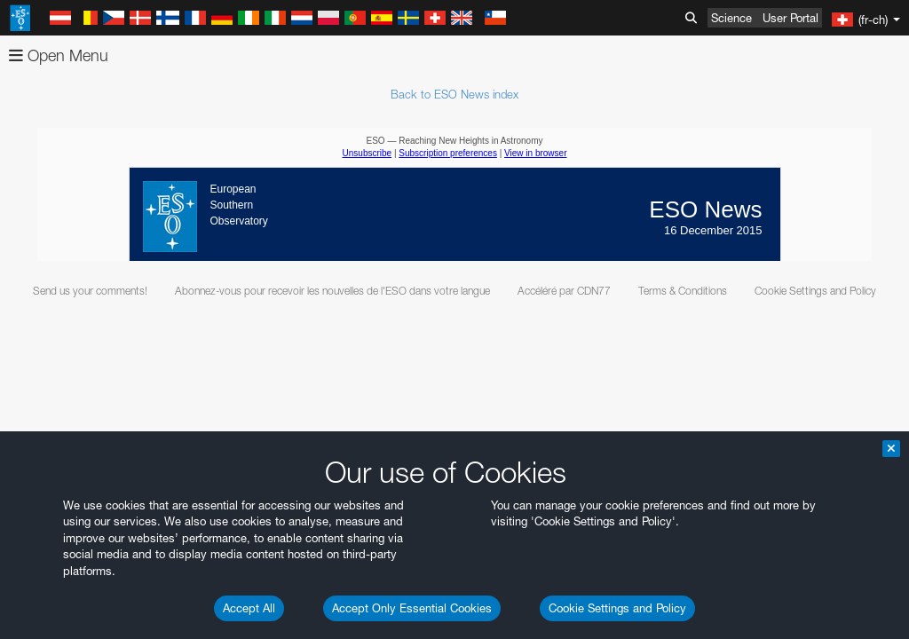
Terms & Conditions (682, 290)
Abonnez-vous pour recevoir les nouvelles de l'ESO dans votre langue (332, 290)
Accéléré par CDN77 (564, 290)
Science (731, 18)
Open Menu (58, 55)
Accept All (249, 608)
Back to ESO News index (454, 94)
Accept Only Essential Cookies (412, 608)
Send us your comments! (90, 290)
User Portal (790, 18)
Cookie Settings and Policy (617, 608)
